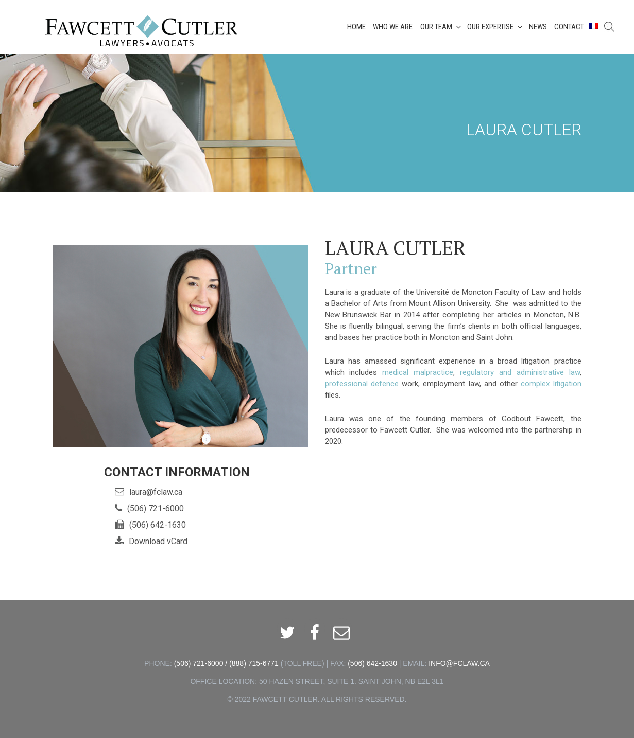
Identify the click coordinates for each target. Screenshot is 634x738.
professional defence (362, 383)
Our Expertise (495, 26)
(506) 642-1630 (157, 525)
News (538, 26)
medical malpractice (417, 372)
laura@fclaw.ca (155, 492)
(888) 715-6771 (254, 663)
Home (356, 26)
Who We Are (393, 26)
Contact (569, 26)
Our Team (441, 26)
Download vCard (158, 541)
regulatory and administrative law (520, 372)
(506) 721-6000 (155, 508)
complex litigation (551, 383)
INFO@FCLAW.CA (459, 663)
